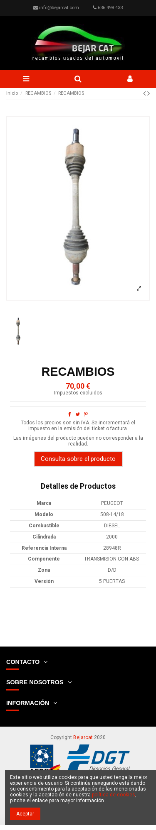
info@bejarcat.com (59, 7)
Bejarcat (83, 737)
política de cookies (113, 795)
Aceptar (25, 814)
